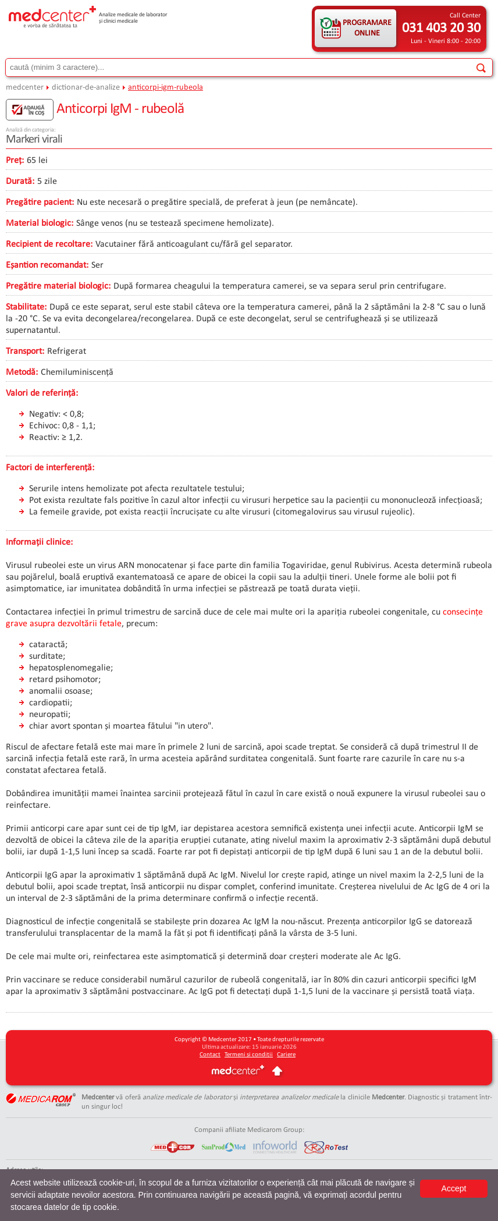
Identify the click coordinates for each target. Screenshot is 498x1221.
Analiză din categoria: (31, 130)
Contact (210, 1055)
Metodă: (22, 372)
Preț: (15, 160)
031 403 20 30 (441, 29)
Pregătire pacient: (40, 202)
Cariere (286, 1055)
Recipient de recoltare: (49, 244)
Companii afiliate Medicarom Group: (249, 1130)
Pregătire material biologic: (58, 286)
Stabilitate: (26, 307)
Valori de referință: (42, 393)
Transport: (25, 351)
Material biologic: (39, 223)
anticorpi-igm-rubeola (165, 87)
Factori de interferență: (50, 468)
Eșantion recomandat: (47, 265)
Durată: (20, 181)
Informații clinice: (39, 542)
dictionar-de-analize (86, 87)
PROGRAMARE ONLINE (367, 28)
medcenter (25, 87)
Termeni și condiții (249, 1055)
